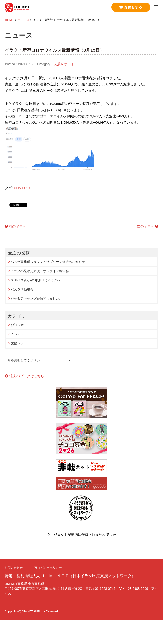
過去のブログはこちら (26, 376)
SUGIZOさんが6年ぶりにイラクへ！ (37, 280)
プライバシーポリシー (47, 567)
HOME (9, 20)
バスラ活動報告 (22, 289)
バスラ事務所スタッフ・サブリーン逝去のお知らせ (48, 262)
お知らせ (17, 325)
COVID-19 (22, 188)
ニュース (23, 20)
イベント (17, 334)
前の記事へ (17, 226)
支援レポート (64, 64)
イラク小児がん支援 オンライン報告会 (40, 271)
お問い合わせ (14, 567)
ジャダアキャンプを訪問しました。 (36, 298)
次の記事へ (145, 226)
